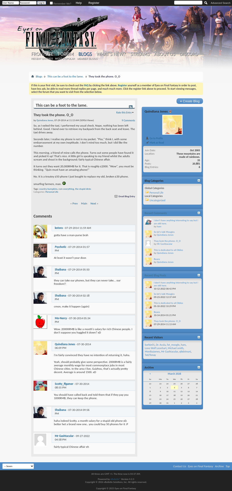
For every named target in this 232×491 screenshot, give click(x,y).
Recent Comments (156, 213)
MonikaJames (152, 351)
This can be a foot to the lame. (65, 76)
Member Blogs (87, 58)
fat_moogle (173, 344)
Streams (140, 54)
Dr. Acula (161, 344)
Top (228, 466)
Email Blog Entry (124, 196)
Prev (75, 203)
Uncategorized (157, 200)
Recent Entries (42, 58)
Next (93, 203)
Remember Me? (60, 3)
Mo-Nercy (61, 318)
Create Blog (190, 101)
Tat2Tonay (150, 355)
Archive (219, 466)
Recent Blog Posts (155, 275)
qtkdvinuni (185, 351)
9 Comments (128, 120)
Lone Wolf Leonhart (156, 348)
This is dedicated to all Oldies (168, 250)
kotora (59, 228)
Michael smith (176, 348)
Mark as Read (154, 142)
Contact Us (179, 466)
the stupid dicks (83, 188)
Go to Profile (154, 138)
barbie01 (150, 344)
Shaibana (60, 269)
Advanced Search (220, 3)
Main (84, 203)
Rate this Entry (124, 112)
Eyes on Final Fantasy (200, 466)
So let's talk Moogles (164, 231)
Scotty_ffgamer (64, 384)
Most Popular (65, 58)
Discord (189, 54)
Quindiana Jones (65, 344)
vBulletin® (115, 479)
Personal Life (52, 191)
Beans (157, 259)
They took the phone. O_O (167, 241)
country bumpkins (48, 188)
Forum (66, 54)
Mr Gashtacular (64, 436)
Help (79, 3)
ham (159, 226)
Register (93, 3)
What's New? (111, 54)
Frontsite (42, 54)
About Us (164, 54)
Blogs (85, 54)
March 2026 (174, 373)
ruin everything (66, 188)
